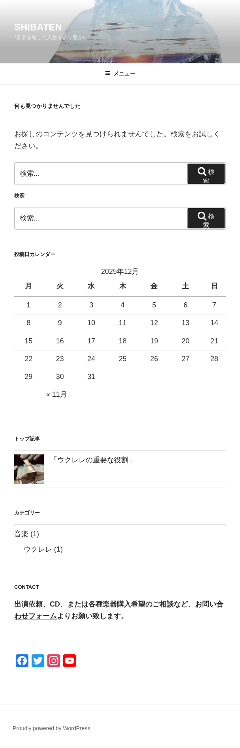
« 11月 (56, 394)
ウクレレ (38, 549)
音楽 (21, 534)
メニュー (120, 73)
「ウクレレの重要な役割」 (92, 460)
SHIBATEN (38, 27)
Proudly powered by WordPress (51, 728)
